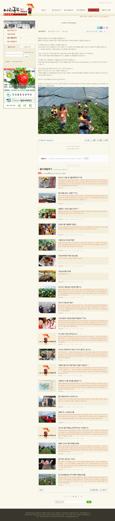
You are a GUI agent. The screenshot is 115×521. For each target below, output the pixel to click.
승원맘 (60, 344)
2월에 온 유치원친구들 (66, 412)
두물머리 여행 (105, 10)
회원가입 (101, 3)
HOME (90, 16)
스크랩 (94, 31)
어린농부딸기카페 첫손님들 (68, 255)
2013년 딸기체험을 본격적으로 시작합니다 (73, 428)
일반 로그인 (11, 47)
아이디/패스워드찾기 (17, 61)
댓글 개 (43, 140)
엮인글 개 (50, 140)
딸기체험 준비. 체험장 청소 (67, 193)
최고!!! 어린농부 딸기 (65, 302)
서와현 (60, 375)
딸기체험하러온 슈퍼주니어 (68, 396)
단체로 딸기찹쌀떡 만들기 (67, 224)
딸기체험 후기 (105, 16)
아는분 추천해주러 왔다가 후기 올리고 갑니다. (74, 349)
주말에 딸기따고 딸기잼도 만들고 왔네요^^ (73, 365)
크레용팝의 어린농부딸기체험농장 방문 (72, 318)
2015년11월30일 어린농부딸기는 (69, 287)
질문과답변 (11, 34)
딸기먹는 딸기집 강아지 (66, 459)
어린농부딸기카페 (64, 271)
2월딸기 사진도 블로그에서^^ (68, 209)
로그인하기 (108, 3)
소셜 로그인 (27, 47)
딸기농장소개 (56, 10)
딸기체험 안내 (68, 10)
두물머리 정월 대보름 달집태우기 (70, 381)
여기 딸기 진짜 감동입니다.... (68, 334)
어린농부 (51, 173)
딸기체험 (44, 173)
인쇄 (89, 31)
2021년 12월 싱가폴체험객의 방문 (70, 177)
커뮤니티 (94, 10)
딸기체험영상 (12, 41)
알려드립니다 (12, 30)
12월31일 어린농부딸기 (66, 240)
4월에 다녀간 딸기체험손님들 (68, 443)
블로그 (44, 10)
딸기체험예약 (81, 10)
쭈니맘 (60, 360)
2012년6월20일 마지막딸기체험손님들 (71, 475)
